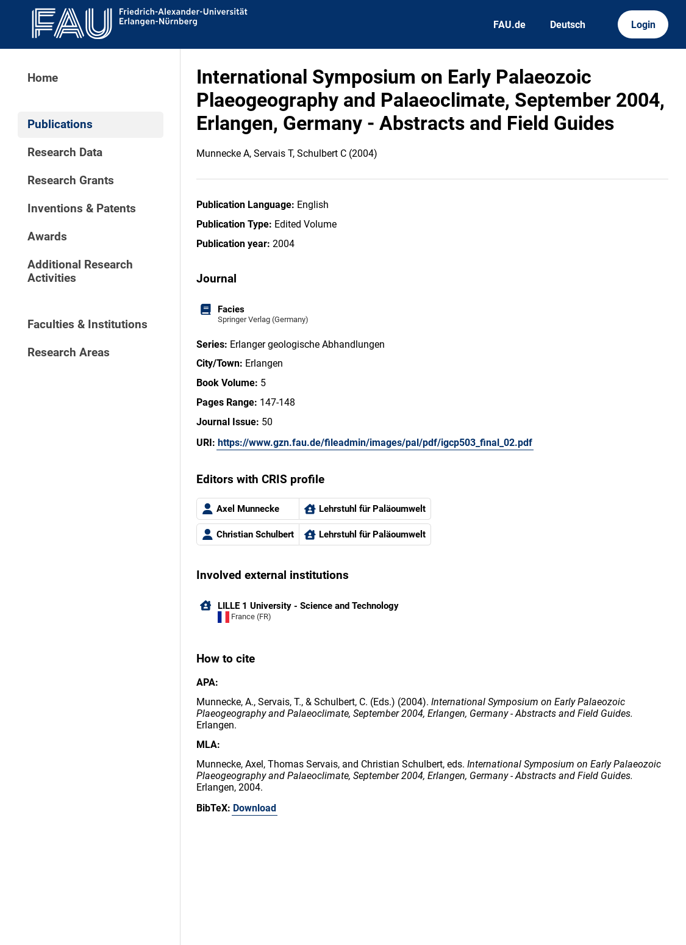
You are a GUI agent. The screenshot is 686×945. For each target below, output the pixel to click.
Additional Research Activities (80, 271)
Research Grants (70, 180)
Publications (60, 124)
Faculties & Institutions (87, 324)
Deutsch (567, 25)
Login (643, 25)
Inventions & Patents (81, 208)
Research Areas (68, 352)
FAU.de (509, 25)
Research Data (64, 152)
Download (254, 808)
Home (42, 78)
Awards (47, 236)
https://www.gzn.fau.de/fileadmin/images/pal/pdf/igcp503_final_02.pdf (375, 442)
